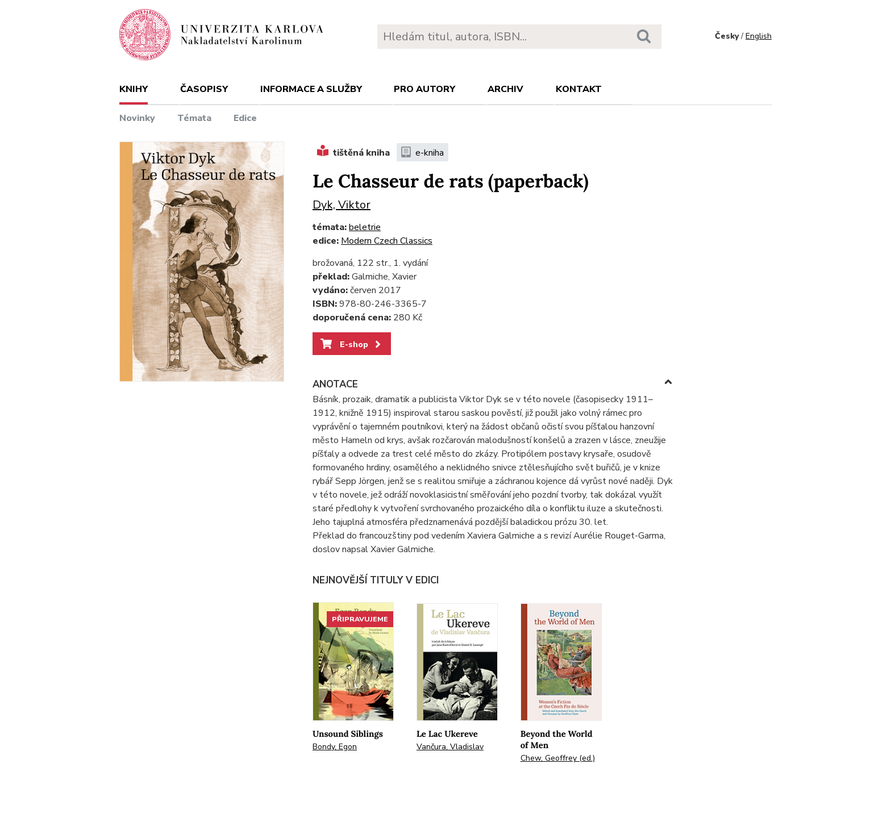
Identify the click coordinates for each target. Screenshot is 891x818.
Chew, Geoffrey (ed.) (558, 758)
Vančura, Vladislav (450, 746)
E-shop (351, 344)
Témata (194, 118)
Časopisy (204, 89)
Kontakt (579, 89)
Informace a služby (311, 89)
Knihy (133, 89)
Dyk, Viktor (341, 204)
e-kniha (422, 153)
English (759, 36)
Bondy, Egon (335, 746)
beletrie (365, 227)
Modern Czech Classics (386, 241)
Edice (245, 118)
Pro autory (424, 89)
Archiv (505, 89)
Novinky (137, 118)
